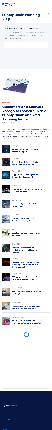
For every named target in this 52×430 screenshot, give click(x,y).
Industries (7, 419)
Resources (7, 425)
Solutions (6, 414)
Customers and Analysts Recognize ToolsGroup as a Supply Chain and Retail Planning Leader (24, 113)
